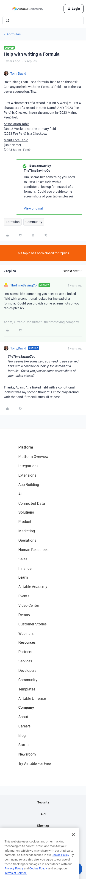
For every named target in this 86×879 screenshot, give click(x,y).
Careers (24, 726)
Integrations (28, 465)
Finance (24, 568)
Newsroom (27, 754)
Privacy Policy (14, 874)
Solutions (26, 512)
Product (24, 521)
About (23, 716)
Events (23, 595)
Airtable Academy (32, 586)
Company (26, 707)
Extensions (27, 475)
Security (43, 802)
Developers (27, 670)
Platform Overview (33, 456)
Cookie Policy (60, 861)
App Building (28, 484)
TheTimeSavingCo (23, 285)
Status (23, 744)
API (43, 814)
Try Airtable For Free (34, 763)
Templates (26, 689)
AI (20, 493)
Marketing (26, 530)
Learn (23, 577)
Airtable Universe (32, 698)
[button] (5, 9)
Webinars (25, 633)
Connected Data (31, 503)
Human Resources (33, 549)
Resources (27, 642)
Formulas (14, 34)
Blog (22, 735)
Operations (27, 540)
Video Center (28, 605)
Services (25, 661)
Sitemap (43, 825)
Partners (25, 651)
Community (33, 222)
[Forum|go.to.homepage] (27, 8)
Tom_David (18, 73)
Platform (25, 447)
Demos (24, 614)
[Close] (73, 841)
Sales (22, 559)
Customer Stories (32, 624)
